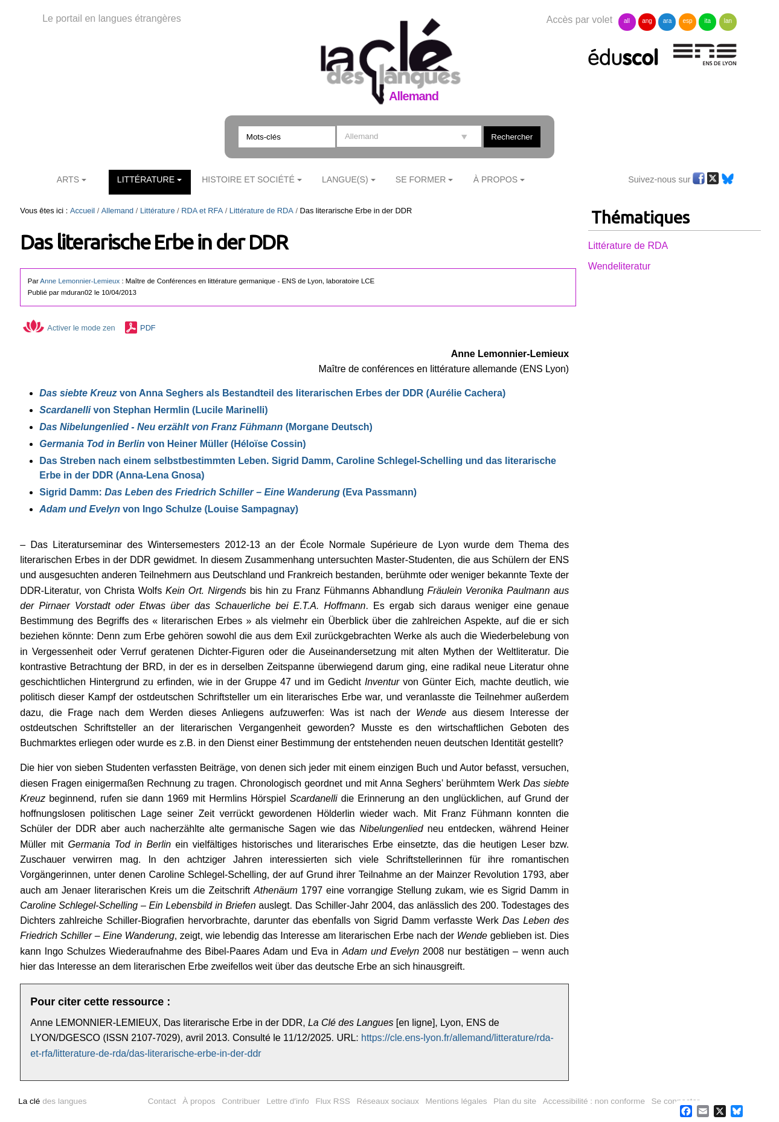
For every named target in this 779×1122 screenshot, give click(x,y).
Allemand (117, 210)
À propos (198, 1101)
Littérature (146, 179)
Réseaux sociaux (387, 1101)
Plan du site (514, 1101)
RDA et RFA (202, 210)
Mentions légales (456, 1101)
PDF (148, 327)
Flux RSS (332, 1101)
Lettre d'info (287, 1101)
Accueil (82, 210)
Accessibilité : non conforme (594, 1101)
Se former (421, 179)
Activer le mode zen (69, 327)
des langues (52, 1101)
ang (647, 21)
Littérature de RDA (261, 210)
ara (667, 21)
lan (728, 21)
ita (708, 21)
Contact (162, 1101)
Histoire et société (248, 179)
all (627, 21)
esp (687, 21)
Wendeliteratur (619, 266)
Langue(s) (345, 179)
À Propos (495, 179)
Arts (68, 179)
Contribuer (241, 1101)
